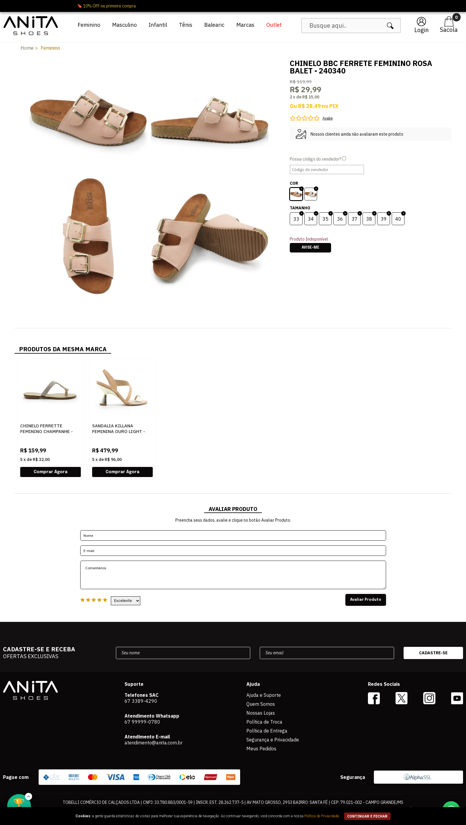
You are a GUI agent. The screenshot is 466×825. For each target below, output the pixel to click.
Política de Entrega (266, 731)
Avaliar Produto (365, 600)
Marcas (245, 24)
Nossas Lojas (260, 713)
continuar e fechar (367, 816)
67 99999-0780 (142, 722)
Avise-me (310, 248)
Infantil (158, 24)
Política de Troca (264, 722)
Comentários (233, 575)
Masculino (124, 24)
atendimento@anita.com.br (153, 743)
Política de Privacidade (321, 816)
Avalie (327, 118)
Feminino (89, 24)
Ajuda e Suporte (263, 695)
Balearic (214, 24)
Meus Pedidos (261, 749)
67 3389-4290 (141, 701)
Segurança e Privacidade (272, 740)
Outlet (274, 24)
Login (421, 30)
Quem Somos (260, 704)
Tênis (185, 24)
